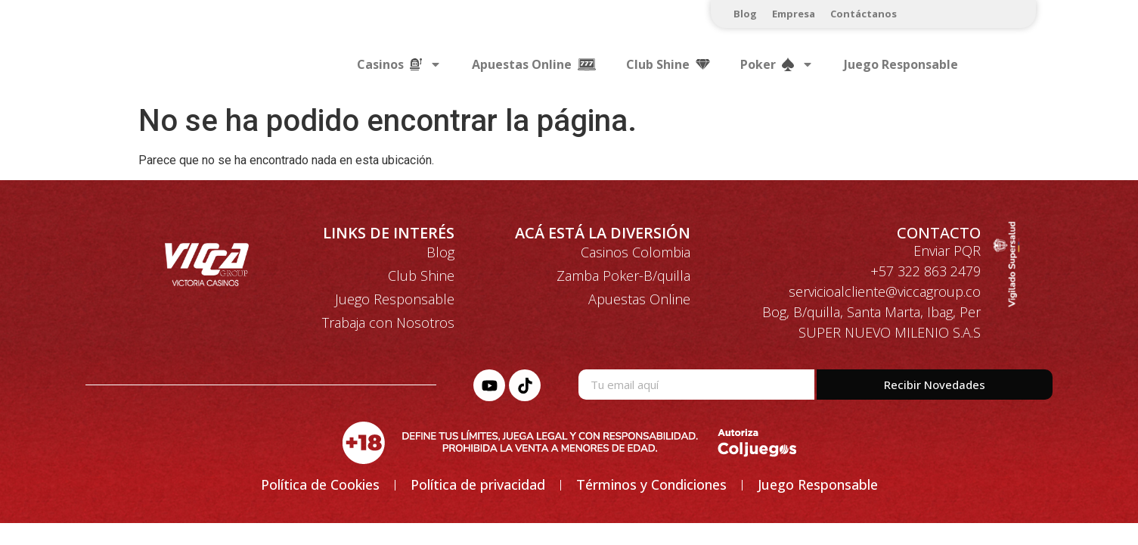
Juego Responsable (901, 64)
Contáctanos (863, 13)
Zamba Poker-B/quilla (623, 275)
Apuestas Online (639, 299)
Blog (745, 13)
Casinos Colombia (635, 252)
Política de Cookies (320, 484)
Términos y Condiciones (651, 484)
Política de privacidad (478, 484)
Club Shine (421, 275)
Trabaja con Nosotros (388, 322)
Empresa (793, 13)
